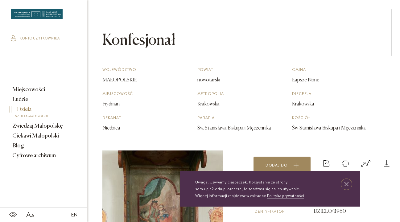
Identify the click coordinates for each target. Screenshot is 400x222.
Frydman (111, 104)
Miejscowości (28, 89)
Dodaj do (282, 165)
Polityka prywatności (285, 195)
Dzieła (39, 113)
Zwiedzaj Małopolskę (37, 126)
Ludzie (19, 99)
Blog (17, 146)
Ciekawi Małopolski (35, 136)
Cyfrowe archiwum (33, 155)
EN (74, 214)
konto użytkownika (35, 38)
